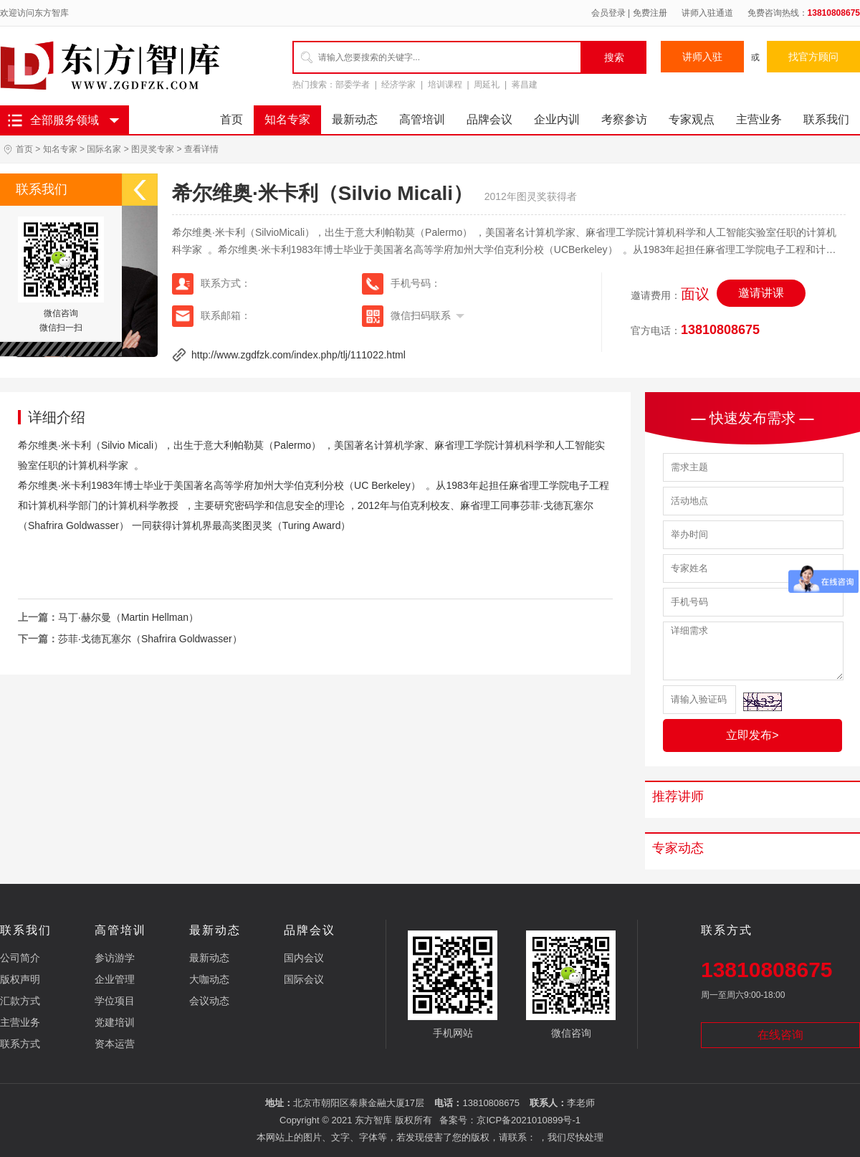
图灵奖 (257, 525)
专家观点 (692, 119)
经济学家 (398, 85)
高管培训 (422, 119)
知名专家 (287, 119)
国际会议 (304, 979)
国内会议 (304, 957)
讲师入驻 (702, 56)
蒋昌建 (525, 85)
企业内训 (557, 119)
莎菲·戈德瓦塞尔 (556, 505)
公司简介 (20, 957)
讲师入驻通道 (707, 13)
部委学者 (352, 85)
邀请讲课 (761, 293)
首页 (231, 119)
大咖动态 (209, 979)
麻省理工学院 (464, 445)
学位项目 (115, 1000)
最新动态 (355, 119)
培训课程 (445, 85)
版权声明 (20, 979)
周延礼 (487, 85)
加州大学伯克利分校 (299, 485)
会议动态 (209, 1000)
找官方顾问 (813, 56)
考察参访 (624, 119)
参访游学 (115, 957)
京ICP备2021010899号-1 (528, 1120)
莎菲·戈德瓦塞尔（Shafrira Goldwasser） (150, 638)
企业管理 (115, 979)
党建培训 (115, 1022)
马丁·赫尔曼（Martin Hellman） (128, 617)
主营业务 (759, 119)
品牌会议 (489, 119)
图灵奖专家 (152, 149)
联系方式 (20, 1043)
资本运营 (115, 1043)
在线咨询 (780, 1035)
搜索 (614, 57)
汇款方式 (20, 1000)
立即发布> (752, 735)
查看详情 (201, 149)
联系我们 (826, 119)
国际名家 (104, 149)
